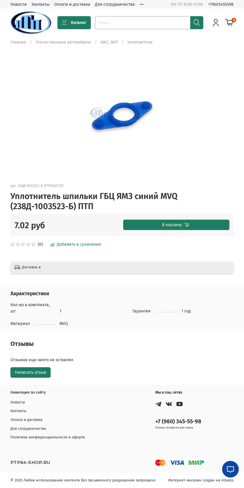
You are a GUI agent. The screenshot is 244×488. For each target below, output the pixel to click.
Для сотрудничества (115, 4)
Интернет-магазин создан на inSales (201, 480)
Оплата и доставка (72, 4)
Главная (18, 42)
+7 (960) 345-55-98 (178, 421)
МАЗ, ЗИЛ (109, 42)
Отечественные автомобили (63, 42)
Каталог (74, 22)
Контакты (41, 4)
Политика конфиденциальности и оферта (47, 437)
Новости (18, 4)
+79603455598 (221, 4)
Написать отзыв (30, 372)
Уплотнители (140, 42)
